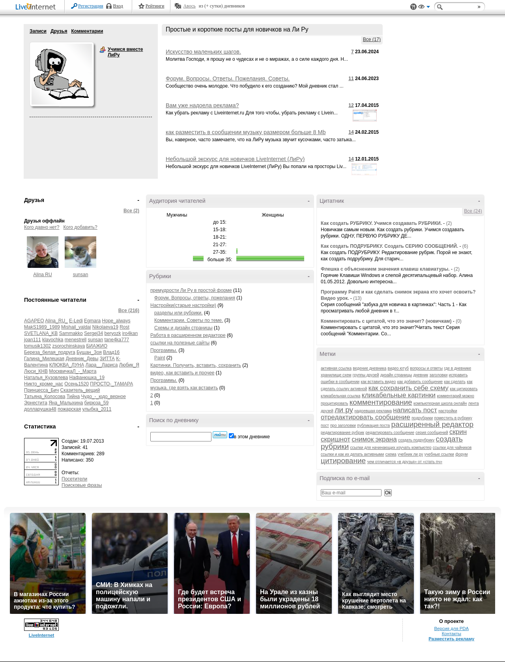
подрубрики (422, 418)
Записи (38, 31)
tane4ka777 (117, 339)
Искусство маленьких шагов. (203, 52)
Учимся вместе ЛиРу (102, 50)
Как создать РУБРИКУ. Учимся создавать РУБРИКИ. (381, 223)
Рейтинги (155, 6)
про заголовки (343, 425)
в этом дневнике (252, 436)
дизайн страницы (396, 375)
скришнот (335, 439)
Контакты (451, 633)
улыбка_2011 (97, 409)
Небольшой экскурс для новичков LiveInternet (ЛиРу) (235, 159)
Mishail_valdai (76, 327)
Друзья (58, 31)
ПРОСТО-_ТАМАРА (111, 384)
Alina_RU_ (56, 321)
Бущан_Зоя (89, 352)
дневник (420, 375)
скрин (458, 432)
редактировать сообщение (389, 432)
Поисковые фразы (82, 485)
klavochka (52, 339)
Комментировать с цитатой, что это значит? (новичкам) (386, 321)
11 (351, 78)
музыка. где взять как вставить (184, 388)
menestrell (75, 339)
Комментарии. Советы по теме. (188, 320)
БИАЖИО (96, 346)
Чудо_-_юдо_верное (103, 396)
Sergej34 (93, 333)
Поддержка (413, 7)
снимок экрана (374, 439)
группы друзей (366, 375)
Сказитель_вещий (80, 390)
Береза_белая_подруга (49, 352)
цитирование (343, 460)
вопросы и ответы (426, 368)
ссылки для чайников (452, 447)
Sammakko (71, 333)
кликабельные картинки (399, 395)
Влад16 (111, 352)
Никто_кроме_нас (43, 384)
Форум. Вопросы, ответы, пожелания (194, 298)
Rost (124, 327)
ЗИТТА (107, 358)
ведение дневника (369, 368)
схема (391, 454)
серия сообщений (431, 432)
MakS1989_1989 (42, 327)
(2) (449, 223)
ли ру (344, 410)
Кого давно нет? (42, 227)
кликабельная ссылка (340, 396)
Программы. (163, 350)
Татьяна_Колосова (44, 396)
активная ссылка (336, 368)
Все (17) (372, 39)
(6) (465, 246)
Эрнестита (35, 403)
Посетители (74, 479)
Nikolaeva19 (105, 327)
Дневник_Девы (81, 358)
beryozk (112, 333)
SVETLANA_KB (41, 333)
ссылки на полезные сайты (179, 343)
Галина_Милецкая (44, 358)
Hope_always (116, 321)
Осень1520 (76, 384)
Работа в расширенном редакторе (188, 335)
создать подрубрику (416, 440)
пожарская (69, 409)
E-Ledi (76, 321)
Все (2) (131, 210)
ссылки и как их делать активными (352, 454)
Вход (118, 6)
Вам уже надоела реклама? (202, 105)
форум (461, 454)
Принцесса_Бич (41, 390)
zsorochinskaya (68, 346)
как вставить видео (378, 382)
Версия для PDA (451, 628)
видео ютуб (398, 368)
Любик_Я (129, 365)
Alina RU (42, 274)
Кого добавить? (80, 227)
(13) (357, 298)
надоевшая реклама (373, 411)
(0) (459, 321)
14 (351, 132)
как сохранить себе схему (408, 388)
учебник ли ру (410, 454)
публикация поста (373, 425)
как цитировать (463, 389)
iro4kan (130, 333)
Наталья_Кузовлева (46, 377)
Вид (424, 8)
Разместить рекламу (451, 638)
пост (325, 425)
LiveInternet (37, 7)
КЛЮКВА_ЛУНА (66, 365)
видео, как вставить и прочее (182, 373)
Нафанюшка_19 (87, 377)
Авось (189, 6)
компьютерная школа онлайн (440, 403)
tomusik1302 (37, 346)
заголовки (439, 375)
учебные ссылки (439, 454)
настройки (447, 411)
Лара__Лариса (102, 365)
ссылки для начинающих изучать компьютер (390, 447)
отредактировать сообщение (365, 417)
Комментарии (87, 31)
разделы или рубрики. (178, 313)
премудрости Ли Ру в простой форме (191, 290)
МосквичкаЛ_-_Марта (72, 371)
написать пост (415, 410)
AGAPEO (34, 321)
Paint (159, 358)
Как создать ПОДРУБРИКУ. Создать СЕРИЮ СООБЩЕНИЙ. (389, 246)
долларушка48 (40, 409)
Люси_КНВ (36, 371)
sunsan (80, 274)
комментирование (381, 402)
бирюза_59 (96, 403)
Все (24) (473, 211)
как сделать (455, 382)
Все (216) (128, 310)
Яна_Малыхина (66, 403)
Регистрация (90, 6)
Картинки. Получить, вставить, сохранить (195, 365)
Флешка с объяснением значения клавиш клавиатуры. (385, 269)
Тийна (73, 396)
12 (351, 105)
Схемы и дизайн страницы (183, 328)
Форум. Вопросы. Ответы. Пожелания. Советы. (228, 78)
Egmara (92, 321)
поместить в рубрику (453, 418)
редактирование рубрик (342, 432)
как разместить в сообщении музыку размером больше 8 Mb (246, 132)
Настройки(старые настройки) (183, 305)
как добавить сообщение (420, 382)
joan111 (32, 339)
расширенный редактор (432, 424)
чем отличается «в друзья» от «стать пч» (404, 462)
